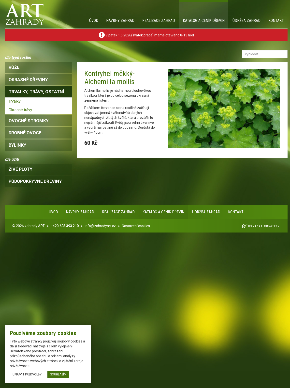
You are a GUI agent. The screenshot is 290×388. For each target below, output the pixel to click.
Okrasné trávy (20, 110)
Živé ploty (20, 169)
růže (14, 67)
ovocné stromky (29, 120)
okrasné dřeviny (28, 79)
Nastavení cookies (136, 226)
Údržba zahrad (246, 20)
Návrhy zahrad (120, 20)
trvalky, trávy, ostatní (36, 91)
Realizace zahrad (158, 20)
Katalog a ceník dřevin (204, 20)
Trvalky (15, 101)
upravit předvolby (27, 374)
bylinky (17, 145)
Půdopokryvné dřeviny (35, 181)
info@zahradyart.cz (100, 226)
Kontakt (276, 20)
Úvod (93, 20)
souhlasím (58, 374)
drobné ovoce (25, 132)
